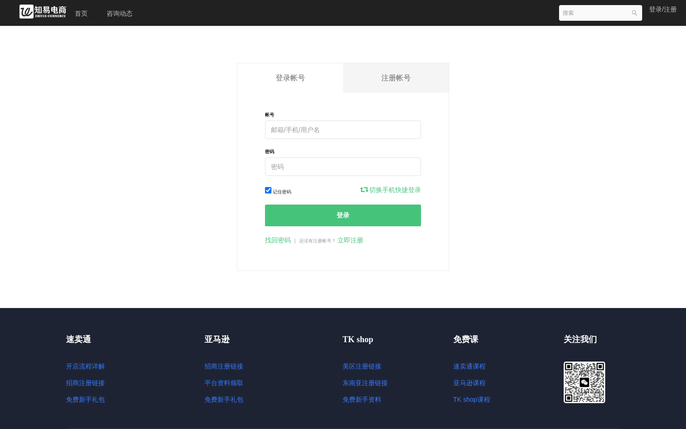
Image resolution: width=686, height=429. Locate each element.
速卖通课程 (469, 366)
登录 (343, 215)
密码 (269, 151)
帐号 (269, 114)
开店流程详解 (85, 366)
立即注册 (350, 240)
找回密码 (278, 240)
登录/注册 (663, 9)
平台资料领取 (224, 383)
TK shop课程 (471, 399)
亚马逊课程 (469, 383)
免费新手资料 (362, 399)
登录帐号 (290, 78)
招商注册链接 (85, 383)
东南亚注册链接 (365, 383)
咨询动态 (119, 13)
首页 (81, 13)
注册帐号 (396, 78)
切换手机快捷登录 (391, 189)
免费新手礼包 (85, 399)
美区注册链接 (362, 366)
